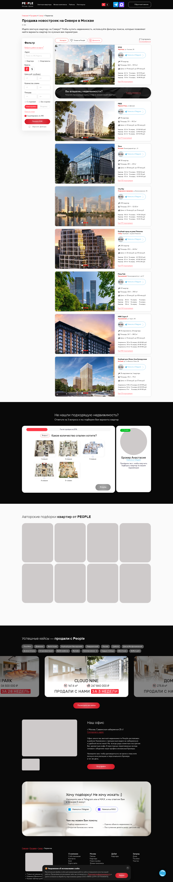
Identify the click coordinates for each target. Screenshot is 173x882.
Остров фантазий (46, 610)
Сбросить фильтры (37, 127)
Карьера (71, 824)
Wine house (122, 610)
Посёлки (136, 818)
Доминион (39, 605)
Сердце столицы (108, 610)
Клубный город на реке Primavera (130, 231)
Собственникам (74, 815)
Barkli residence (62, 610)
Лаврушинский (92, 605)
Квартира (30, 61)
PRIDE (120, 104)
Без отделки (45, 102)
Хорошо (121, 875)
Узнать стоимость (133, 93)
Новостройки (95, 820)
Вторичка (43, 106)
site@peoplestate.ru (136, 856)
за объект (37, 74)
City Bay (121, 189)
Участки (136, 820)
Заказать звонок (33, 852)
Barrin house (52, 605)
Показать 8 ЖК (37, 121)
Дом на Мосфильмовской (132, 605)
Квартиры (93, 818)
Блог (70, 820)
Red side (76, 610)
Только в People (77, 40)
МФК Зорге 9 (123, 317)
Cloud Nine (27, 605)
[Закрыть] (127, 868)
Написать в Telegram (133, 460)
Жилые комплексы (60, 5)
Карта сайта (72, 822)
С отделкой (31, 102)
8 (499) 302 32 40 (33, 847)
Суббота (116, 605)
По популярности (145, 41)
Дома (135, 815)
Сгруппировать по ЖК (35, 116)
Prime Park (121, 274)
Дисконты (94, 40)
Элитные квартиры (44, 5)
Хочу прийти (101, 725)
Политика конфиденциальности (33, 862)
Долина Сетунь (29, 610)
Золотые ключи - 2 (90, 610)
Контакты (71, 818)
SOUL (120, 47)
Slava (120, 146)
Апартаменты (45, 61)
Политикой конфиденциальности (99, 874)
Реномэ (105, 605)
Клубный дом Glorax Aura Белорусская (132, 359)
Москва (24, 6)
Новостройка (31, 106)
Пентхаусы (81, 5)
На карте (61, 40)
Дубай (30, 6)
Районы (72, 5)
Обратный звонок (139, 4)
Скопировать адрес (95, 691)
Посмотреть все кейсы (87, 664)
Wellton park (135, 610)
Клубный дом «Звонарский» (71, 605)
